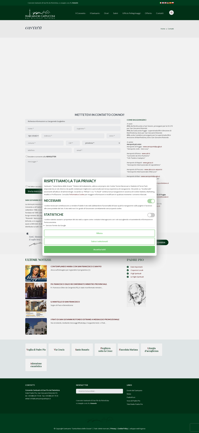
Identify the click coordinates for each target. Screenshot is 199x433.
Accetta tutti (99, 249)
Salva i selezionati (99, 241)
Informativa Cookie (77, 194)
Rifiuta (99, 233)
